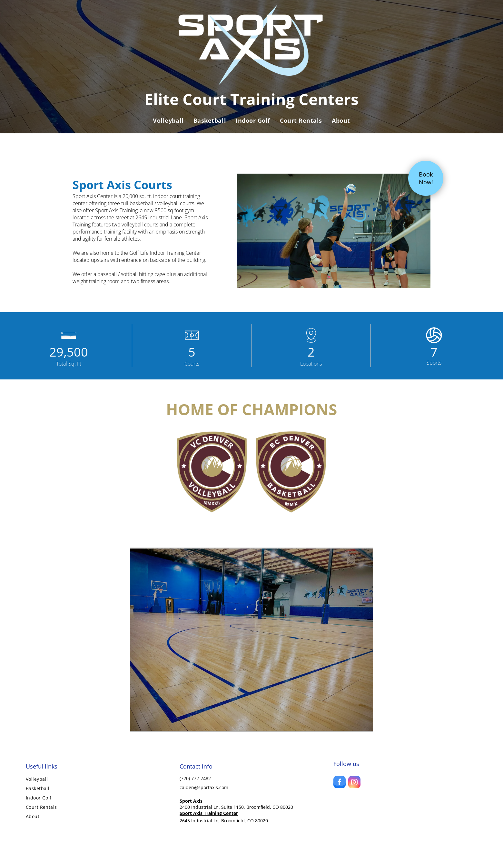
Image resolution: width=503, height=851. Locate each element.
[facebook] (339, 783)
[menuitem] (168, 120)
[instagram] (354, 783)
